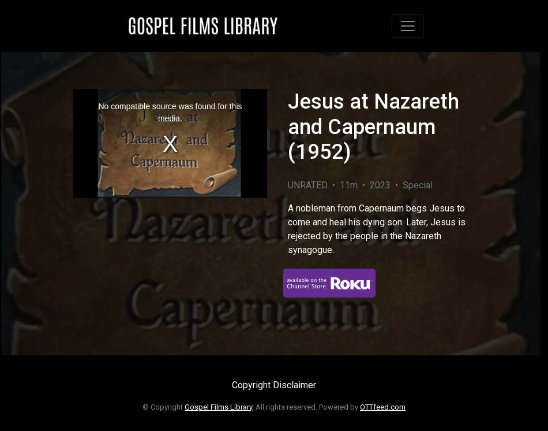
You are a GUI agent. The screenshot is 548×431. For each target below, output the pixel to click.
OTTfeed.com (383, 407)
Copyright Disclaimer (274, 385)
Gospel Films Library (218, 407)
